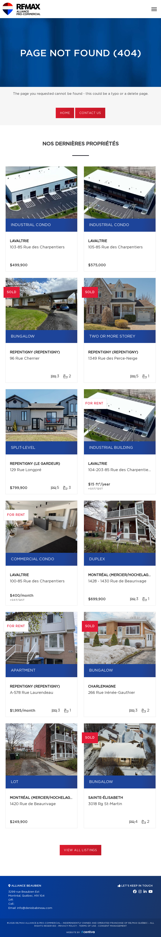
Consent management (112, 926)
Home (65, 113)
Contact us (90, 113)
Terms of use (87, 926)
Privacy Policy (67, 926)
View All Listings (80, 850)
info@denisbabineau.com (34, 908)
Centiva (88, 932)
